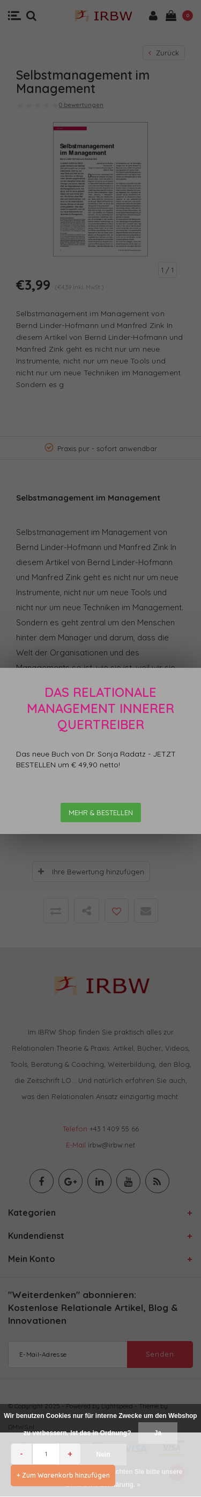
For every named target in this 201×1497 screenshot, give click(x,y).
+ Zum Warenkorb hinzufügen (63, 1475)
